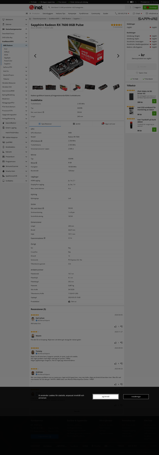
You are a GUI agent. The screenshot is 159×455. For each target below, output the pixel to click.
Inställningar (136, 396)
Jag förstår (105, 396)
